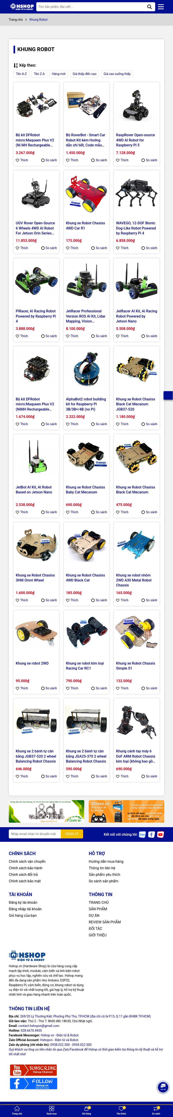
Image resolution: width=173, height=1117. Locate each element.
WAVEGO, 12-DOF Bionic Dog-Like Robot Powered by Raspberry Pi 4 (136, 228)
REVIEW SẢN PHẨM (105, 922)
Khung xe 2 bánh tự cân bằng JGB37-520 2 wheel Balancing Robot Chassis (36, 756)
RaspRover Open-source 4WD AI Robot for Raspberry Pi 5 (135, 140)
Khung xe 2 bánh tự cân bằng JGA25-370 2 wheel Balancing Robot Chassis (86, 756)
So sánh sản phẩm (103, 881)
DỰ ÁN (94, 915)
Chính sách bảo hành (25, 868)
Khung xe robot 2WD (32, 663)
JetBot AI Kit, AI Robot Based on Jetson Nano (34, 489)
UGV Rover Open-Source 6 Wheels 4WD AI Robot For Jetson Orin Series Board (35, 228)
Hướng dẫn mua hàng (106, 861)
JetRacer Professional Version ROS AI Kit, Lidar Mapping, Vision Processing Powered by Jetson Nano (85, 316)
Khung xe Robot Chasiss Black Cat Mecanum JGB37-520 (135, 404)
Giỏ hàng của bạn (23, 915)
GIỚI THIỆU (98, 935)
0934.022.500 (81, 1045)
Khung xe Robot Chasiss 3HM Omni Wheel (35, 577)
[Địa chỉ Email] (46, 833)
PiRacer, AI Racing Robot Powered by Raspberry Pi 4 (36, 316)
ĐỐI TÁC (95, 928)
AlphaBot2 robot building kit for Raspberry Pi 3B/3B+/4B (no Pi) (86, 404)
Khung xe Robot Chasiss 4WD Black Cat (85, 577)
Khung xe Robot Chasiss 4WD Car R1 (85, 225)
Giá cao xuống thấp (117, 74)
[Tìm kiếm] (149, 6)
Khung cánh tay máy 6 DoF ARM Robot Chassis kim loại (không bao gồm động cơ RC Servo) (136, 756)
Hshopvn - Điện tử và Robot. (59, 1040)
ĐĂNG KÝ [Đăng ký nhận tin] (72, 834)
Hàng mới (58, 74)
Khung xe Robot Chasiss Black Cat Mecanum (135, 489)
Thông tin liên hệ (102, 868)
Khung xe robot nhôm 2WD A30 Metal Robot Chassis (134, 580)
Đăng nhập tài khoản (25, 909)
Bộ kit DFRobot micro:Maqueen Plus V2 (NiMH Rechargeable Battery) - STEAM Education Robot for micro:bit (35, 404)
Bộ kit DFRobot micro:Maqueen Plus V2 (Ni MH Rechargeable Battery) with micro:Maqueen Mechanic (35, 140)
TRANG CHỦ (99, 902)
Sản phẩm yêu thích (104, 874)
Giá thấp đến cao (84, 74)
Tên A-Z (21, 74)
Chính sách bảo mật (25, 881)
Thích (22, 160)
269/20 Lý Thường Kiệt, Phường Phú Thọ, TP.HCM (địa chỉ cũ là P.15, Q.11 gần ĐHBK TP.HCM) (85, 1016)
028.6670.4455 (31, 1030)
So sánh (49, 160)
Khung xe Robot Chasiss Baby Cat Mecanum (85, 489)
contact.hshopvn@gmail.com (38, 1026)
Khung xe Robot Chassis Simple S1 (135, 665)
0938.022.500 (60, 1045)
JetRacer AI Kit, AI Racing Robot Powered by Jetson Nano (136, 316)
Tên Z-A (39, 74)
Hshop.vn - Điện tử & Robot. (60, 1035)
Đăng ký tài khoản (23, 902)
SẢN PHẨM (98, 909)
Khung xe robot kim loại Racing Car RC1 (85, 665)
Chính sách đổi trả (23, 874)
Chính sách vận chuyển (27, 861)
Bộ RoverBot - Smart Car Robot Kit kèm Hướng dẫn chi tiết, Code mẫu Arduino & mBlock (85, 140)
